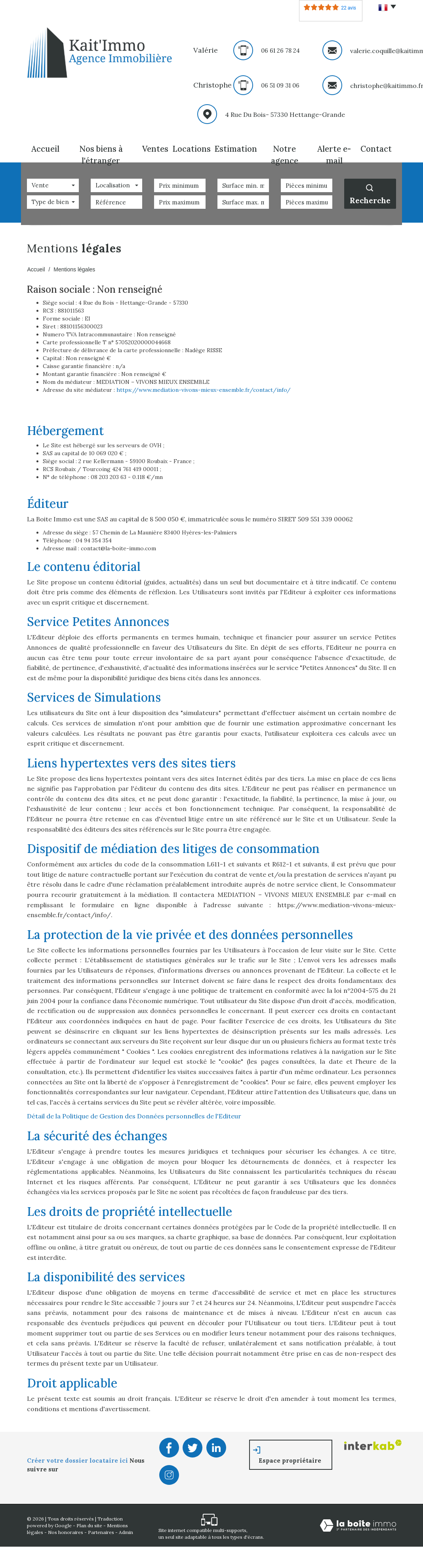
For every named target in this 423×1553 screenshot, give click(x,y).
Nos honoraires (65, 1528)
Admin (126, 1528)
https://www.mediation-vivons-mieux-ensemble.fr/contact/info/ (203, 385)
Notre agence (282, 147)
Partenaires (101, 1528)
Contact (377, 147)
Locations (191, 147)
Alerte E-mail (333, 147)
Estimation (234, 147)
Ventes (153, 147)
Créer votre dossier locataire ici (78, 1456)
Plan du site (89, 1521)
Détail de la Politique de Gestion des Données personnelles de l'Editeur (134, 1112)
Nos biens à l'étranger (99, 147)
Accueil (44, 147)
